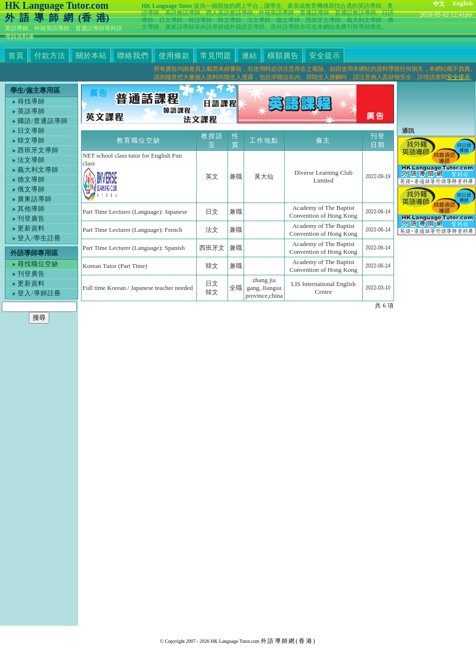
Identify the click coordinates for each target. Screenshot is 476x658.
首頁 (16, 56)
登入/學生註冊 (39, 238)
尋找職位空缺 (38, 263)
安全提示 (324, 56)
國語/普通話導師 (43, 120)
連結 (249, 56)
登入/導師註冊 (39, 293)
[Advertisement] (39, 479)
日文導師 (31, 130)
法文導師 (31, 160)
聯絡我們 (132, 56)
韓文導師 (31, 140)
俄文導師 (31, 189)
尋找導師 (31, 101)
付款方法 (49, 56)
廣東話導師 (35, 199)
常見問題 (215, 56)
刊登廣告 (31, 218)
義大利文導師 (38, 169)
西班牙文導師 (38, 150)
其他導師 (31, 208)
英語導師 (31, 111)
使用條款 (174, 56)
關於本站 (91, 56)
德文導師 (31, 179)
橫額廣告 (283, 56)
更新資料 (31, 228)
